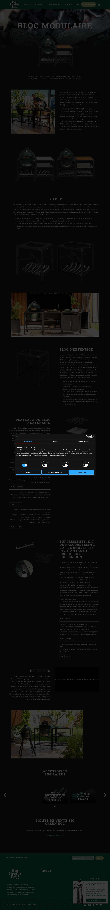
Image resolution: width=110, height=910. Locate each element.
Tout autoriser (81, 472)
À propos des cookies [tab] (82, 441)
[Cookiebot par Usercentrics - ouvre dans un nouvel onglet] (86, 436)
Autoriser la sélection (55, 472)
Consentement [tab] (28, 441)
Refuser (28, 472)
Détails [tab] (55, 441)
